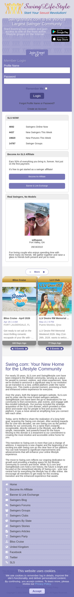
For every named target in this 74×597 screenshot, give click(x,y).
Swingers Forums (20, 505)
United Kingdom (19, 546)
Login (37, 96)
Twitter (14, 557)
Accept (37, 591)
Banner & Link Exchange (37, 186)
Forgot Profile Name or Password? (37, 103)
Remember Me (34, 88)
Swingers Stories (20, 526)
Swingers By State (21, 520)
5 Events (19, 348)
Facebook (15, 552)
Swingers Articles (20, 531)
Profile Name (11, 65)
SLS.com (31, 375)
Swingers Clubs (19, 515)
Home (13, 484)
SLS (12, 562)
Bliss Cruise (19, 280)
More (37, 272)
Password (10, 76)
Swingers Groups (20, 510)
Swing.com (16, 364)
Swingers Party (19, 536)
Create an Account (36, 109)
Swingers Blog (18, 499)
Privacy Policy (43, 583)
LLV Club (55, 280)
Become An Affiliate (37, 176)
